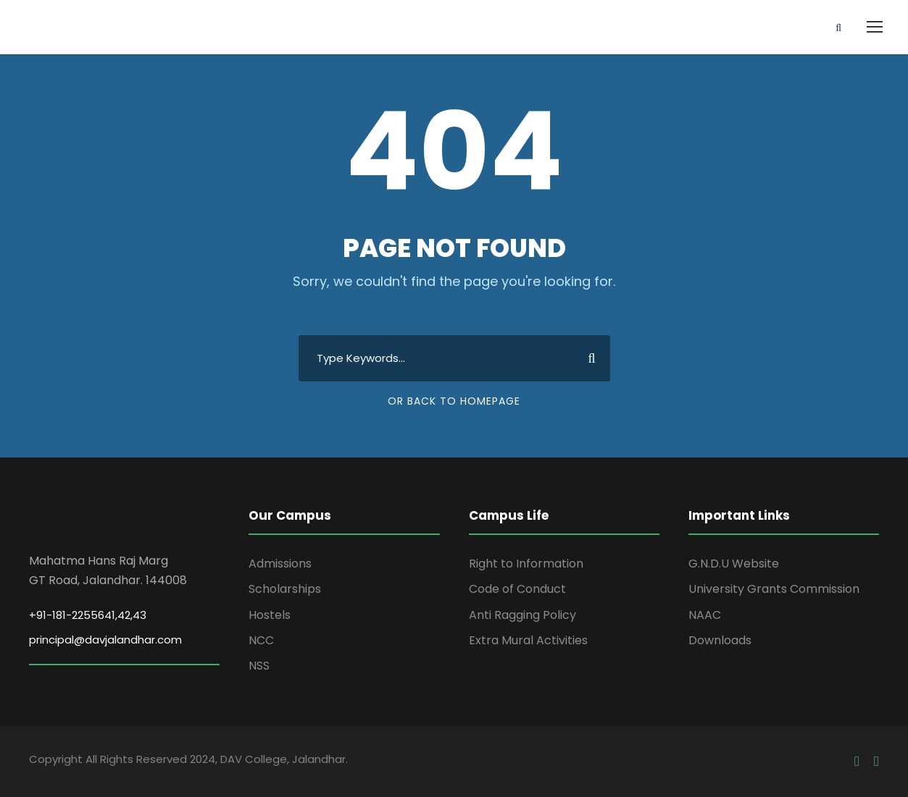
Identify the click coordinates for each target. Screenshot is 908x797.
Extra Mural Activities (528, 640)
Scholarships (285, 589)
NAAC (704, 615)
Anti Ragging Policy (522, 615)
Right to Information (526, 563)
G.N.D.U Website (733, 563)
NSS (259, 665)
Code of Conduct (517, 589)
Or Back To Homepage (454, 401)
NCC (261, 640)
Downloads (719, 640)
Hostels (270, 615)
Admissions (280, 563)
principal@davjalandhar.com (105, 639)
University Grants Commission (773, 589)
